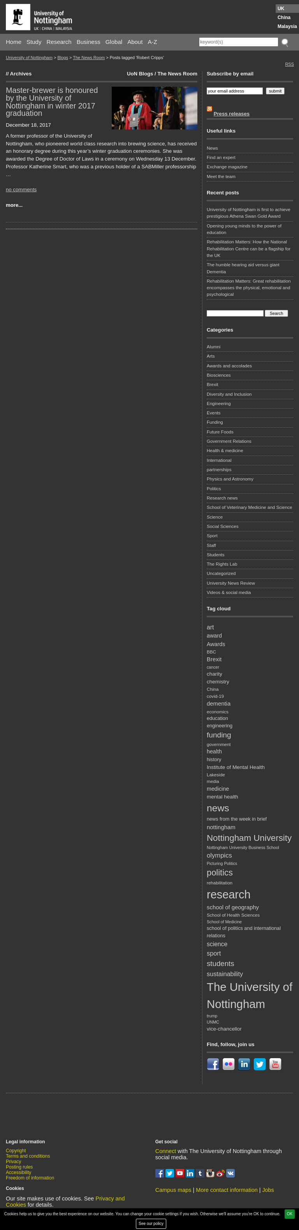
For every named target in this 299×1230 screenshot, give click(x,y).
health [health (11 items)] (214, 751)
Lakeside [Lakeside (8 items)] (216, 774)
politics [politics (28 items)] (220, 872)
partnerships (219, 469)
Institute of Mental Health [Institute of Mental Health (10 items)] (236, 767)
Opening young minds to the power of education (244, 229)
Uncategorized (221, 573)
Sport (212, 535)
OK (289, 1214)
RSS (289, 64)
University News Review (231, 583)
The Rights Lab (222, 564)
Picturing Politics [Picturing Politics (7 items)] (222, 863)
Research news (222, 498)
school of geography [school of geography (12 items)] (233, 907)
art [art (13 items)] (210, 627)
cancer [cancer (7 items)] (213, 667)
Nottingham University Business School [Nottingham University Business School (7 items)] (243, 847)
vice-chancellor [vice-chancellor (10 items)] (224, 1029)
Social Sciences (223, 526)
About (134, 41)
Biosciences (219, 375)
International (219, 460)
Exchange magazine (227, 166)
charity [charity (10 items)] (214, 674)
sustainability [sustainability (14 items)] (225, 973)
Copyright (16, 1150)
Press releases (232, 114)
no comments (21, 189)
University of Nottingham (29, 57)
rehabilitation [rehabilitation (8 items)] (219, 882)
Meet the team (221, 176)
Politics (214, 488)
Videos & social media (229, 592)
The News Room (89, 57)
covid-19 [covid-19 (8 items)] (215, 696)
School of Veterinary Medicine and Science (249, 507)
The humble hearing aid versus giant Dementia (243, 268)
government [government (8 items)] (219, 744)
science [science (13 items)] (217, 944)
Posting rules (19, 1167)
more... (14, 205)
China (284, 17)
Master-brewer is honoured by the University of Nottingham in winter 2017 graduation (52, 101)
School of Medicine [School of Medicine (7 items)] (224, 921)
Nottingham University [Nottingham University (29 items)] (249, 838)
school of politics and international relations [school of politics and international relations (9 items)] (244, 932)
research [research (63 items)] (229, 894)
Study (33, 41)
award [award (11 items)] (214, 635)
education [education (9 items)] (217, 718)
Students (216, 554)
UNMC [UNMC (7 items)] (213, 1022)
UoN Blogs (140, 74)
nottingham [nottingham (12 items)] (221, 827)
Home (13, 41)
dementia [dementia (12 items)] (218, 704)
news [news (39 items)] (218, 808)
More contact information (226, 1190)
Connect (165, 1151)
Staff (211, 545)
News (212, 148)
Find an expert (221, 157)
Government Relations (229, 441)
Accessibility (18, 1172)
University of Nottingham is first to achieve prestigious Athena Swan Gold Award (248, 212)
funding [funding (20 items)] (219, 735)
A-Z (152, 41)
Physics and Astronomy (230, 479)
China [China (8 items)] (212, 689)
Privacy (13, 1161)
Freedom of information (30, 1178)
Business (88, 41)
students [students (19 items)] (220, 963)
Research (59, 41)
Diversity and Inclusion (229, 394)
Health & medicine (225, 450)
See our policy (151, 1223)
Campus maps (173, 1190)
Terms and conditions (28, 1156)
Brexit (212, 384)
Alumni (213, 346)
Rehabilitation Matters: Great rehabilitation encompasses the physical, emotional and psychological (249, 288)
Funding (215, 422)
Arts (211, 356)
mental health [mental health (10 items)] (222, 797)
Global (114, 41)
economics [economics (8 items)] (218, 711)
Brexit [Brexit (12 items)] (214, 659)
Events (213, 413)
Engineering (219, 403)
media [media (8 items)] (213, 781)
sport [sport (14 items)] (214, 953)
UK (281, 8)
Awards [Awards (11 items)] (216, 644)
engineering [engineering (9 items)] (219, 726)
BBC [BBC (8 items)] (211, 651)
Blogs (62, 57)
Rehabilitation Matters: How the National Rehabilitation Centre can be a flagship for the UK (248, 248)
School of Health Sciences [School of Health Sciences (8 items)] (233, 914)
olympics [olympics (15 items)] (219, 855)
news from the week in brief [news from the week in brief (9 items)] (237, 819)
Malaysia (287, 26)
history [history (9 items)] (214, 759)
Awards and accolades (229, 365)
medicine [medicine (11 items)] (218, 789)
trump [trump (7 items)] (212, 1015)
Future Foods (220, 432)
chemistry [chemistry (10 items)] (218, 682)
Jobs (268, 1190)
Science (215, 517)
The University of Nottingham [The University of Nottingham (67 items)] (249, 995)
